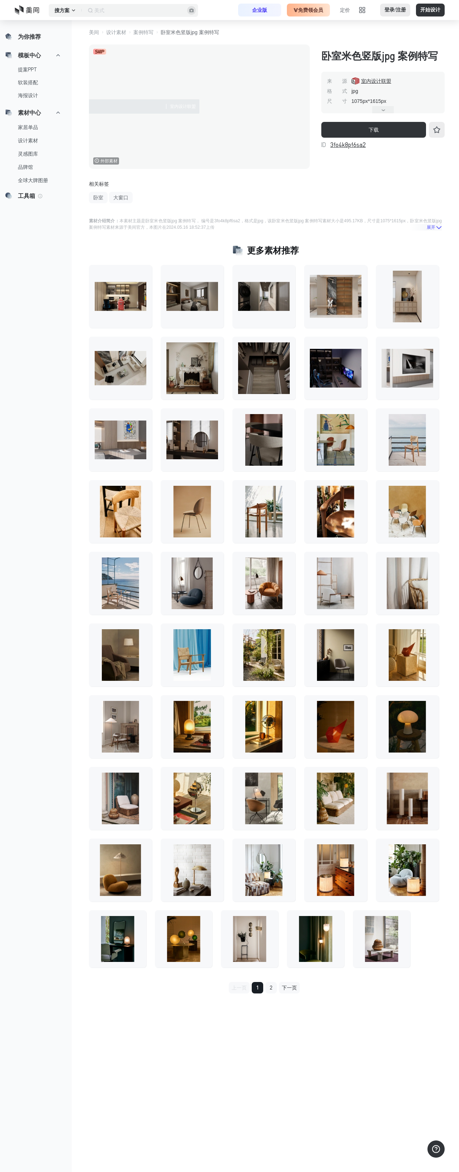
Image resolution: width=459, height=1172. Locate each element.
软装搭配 (28, 82)
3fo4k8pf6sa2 (348, 145)
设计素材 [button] (116, 32)
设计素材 (28, 140)
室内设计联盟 (376, 81)
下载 (374, 129)
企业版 (259, 10)
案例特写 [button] (143, 32)
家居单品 (28, 127)
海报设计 (28, 95)
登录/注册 (395, 10)
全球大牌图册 (33, 180)
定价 (345, 10)
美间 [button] (94, 32)
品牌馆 (25, 167)
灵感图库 (28, 153)
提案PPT (27, 69)
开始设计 (430, 10)
